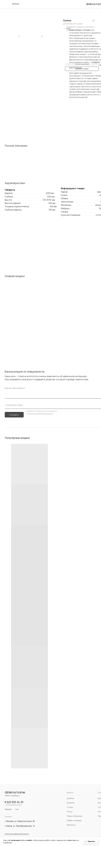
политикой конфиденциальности (40, 413)
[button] (82, 64)
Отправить (14, 415)
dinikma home (15, 792)
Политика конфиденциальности (17, 834)
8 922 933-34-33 (14, 802)
